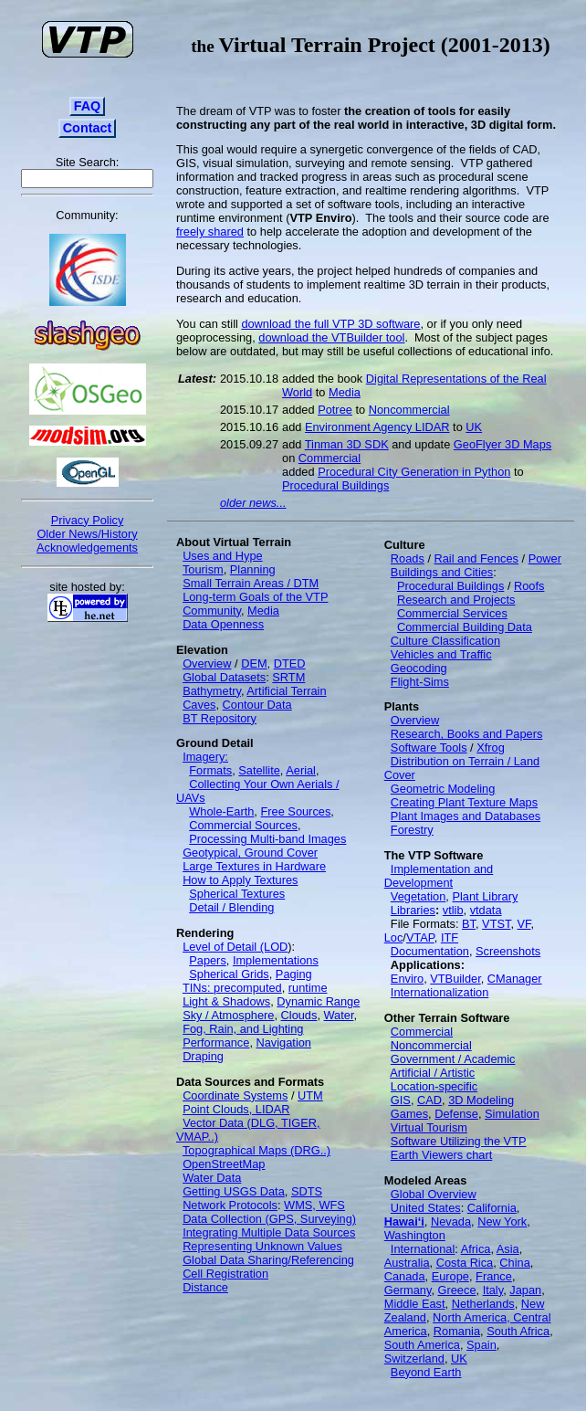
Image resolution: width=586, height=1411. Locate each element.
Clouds (299, 1015)
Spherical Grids (228, 974)
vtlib (453, 910)
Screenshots (508, 951)
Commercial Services (452, 613)
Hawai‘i (404, 1221)
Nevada (451, 1221)
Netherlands (483, 1304)
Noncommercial (409, 409)
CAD (429, 1100)
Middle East (414, 1304)
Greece (457, 1290)
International (423, 1249)
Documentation (430, 951)
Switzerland (414, 1358)
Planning (253, 569)
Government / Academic (453, 1059)
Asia (508, 1249)
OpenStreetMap (224, 1164)
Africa (476, 1249)
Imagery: (205, 756)
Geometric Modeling (443, 788)
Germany (408, 1290)
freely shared (210, 231)
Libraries (413, 910)
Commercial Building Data (464, 627)
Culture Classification (445, 641)
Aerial (301, 770)
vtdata (486, 910)
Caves (199, 704)
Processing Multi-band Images (267, 839)
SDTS (306, 1191)
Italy (493, 1290)
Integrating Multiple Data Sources (269, 1232)
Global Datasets (224, 677)
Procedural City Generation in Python (414, 472)
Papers (207, 960)
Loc (393, 937)
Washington (414, 1235)
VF (524, 924)
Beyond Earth (426, 1372)
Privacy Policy (87, 520)
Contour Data (257, 704)
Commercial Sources (243, 825)
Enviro (407, 978)
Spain (481, 1345)
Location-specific (434, 1086)
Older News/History (87, 534)
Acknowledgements (87, 547)
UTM (310, 1095)
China (514, 1262)
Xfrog (490, 747)
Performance (216, 1042)
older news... (253, 503)
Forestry (412, 830)
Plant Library (485, 896)
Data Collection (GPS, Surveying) (269, 1219)
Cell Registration (225, 1273)
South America (422, 1345)
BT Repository (219, 718)
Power (544, 558)
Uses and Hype (223, 556)
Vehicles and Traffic (441, 654)
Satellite (259, 770)
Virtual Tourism (429, 1127)
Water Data (212, 1178)
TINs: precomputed (232, 988)
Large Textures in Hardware (254, 866)
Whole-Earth (221, 811)
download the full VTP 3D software (330, 324)
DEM (254, 663)
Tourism (203, 569)
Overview (207, 663)
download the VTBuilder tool (331, 337)
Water (339, 1015)
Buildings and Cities (442, 572)
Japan (525, 1290)
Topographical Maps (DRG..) (256, 1150)
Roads (407, 558)
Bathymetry (212, 691)
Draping (203, 1056)
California (492, 1208)
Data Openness (223, 624)
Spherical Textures (237, 893)
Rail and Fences (476, 558)
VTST (496, 924)
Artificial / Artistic (432, 1072)
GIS (401, 1100)
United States (426, 1208)
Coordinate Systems (235, 1095)
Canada (404, 1276)
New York (502, 1221)
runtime (308, 988)
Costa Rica (465, 1262)
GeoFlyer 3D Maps (502, 444)
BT (469, 924)
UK (474, 427)
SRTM (288, 677)
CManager (514, 978)
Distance (205, 1287)
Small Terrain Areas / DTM (251, 583)
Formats (210, 770)
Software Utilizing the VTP (459, 1141)
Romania (457, 1331)
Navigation (283, 1042)
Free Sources (295, 811)
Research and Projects (456, 599)
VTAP (420, 937)
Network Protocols (230, 1205)
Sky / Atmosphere (228, 1015)
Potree (335, 409)
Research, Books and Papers (466, 734)
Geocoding (419, 668)
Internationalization (439, 992)
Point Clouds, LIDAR (236, 1109)
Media (345, 392)
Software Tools (429, 747)
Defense (456, 1114)
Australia (407, 1262)
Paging (294, 974)
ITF (449, 937)
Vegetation (418, 896)
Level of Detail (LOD (235, 946)
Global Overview (433, 1194)
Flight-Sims (420, 682)
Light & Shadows (226, 1001)
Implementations (276, 960)
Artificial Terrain (286, 691)
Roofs (529, 586)
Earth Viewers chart (441, 1155)
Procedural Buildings (335, 485)
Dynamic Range (318, 1001)
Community (212, 610)
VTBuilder (455, 978)
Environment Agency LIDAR (377, 427)
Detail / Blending (231, 907)
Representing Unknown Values (262, 1246)
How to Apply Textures (240, 880)
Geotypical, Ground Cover (250, 852)
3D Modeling (481, 1100)
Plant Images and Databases (465, 816)
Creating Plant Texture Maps (464, 802)
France (494, 1276)
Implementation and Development (439, 876)
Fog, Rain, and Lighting (243, 1029)
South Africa (518, 1331)
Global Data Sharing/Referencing (268, 1260)
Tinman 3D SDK (347, 444)
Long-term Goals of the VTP (255, 597)
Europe (450, 1276)
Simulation (512, 1114)
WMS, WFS (314, 1205)
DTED (290, 663)
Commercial (329, 458)
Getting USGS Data (234, 1191)
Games (409, 1114)
